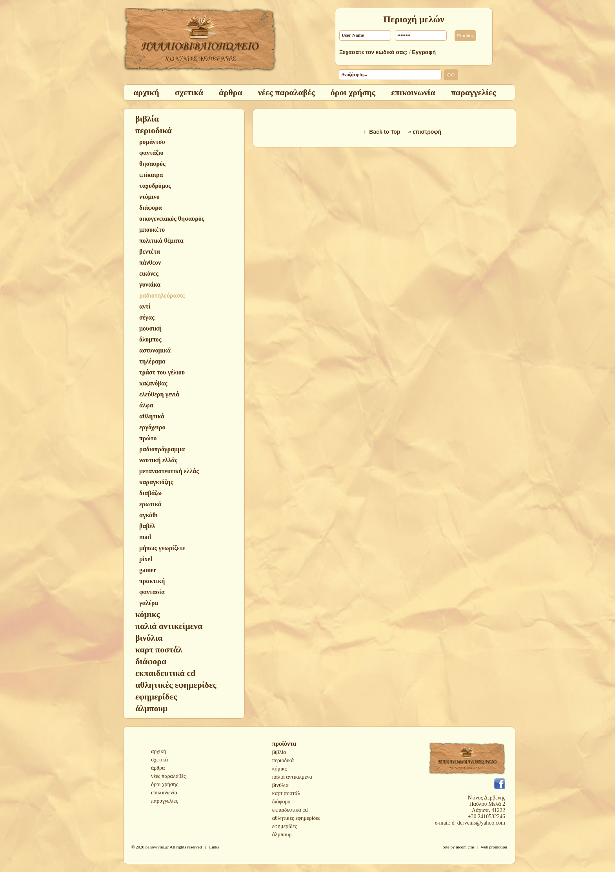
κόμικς (279, 769)
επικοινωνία (164, 793)
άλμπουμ (282, 834)
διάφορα (281, 802)
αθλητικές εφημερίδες (296, 818)
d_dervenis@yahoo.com (478, 823)
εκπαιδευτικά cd (290, 810)
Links (214, 847)
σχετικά (159, 760)
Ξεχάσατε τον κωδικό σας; (373, 52)
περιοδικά (283, 760)
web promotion (494, 847)
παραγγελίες (164, 801)
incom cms (465, 847)
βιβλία (279, 752)
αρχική (158, 751)
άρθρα (158, 768)
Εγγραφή (424, 52)
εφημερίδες (284, 826)
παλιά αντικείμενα (292, 777)
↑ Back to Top (382, 132)
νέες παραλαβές (168, 776)
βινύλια (280, 785)
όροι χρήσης (164, 784)
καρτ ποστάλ (286, 793)
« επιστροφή (424, 132)
